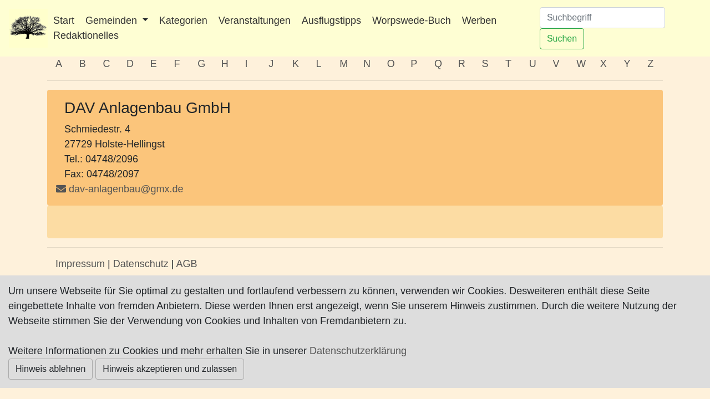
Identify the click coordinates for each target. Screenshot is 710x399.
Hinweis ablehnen (50, 369)
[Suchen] (602, 17)
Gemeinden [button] (112, 20)
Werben (479, 20)
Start (63, 20)
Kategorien (183, 20)
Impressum (80, 263)
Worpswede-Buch (411, 20)
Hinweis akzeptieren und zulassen (170, 369)
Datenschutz (141, 263)
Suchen (562, 38)
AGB (186, 263)
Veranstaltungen (255, 20)
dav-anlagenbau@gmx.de (126, 189)
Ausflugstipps (331, 20)
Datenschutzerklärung (358, 350)
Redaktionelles (86, 35)
